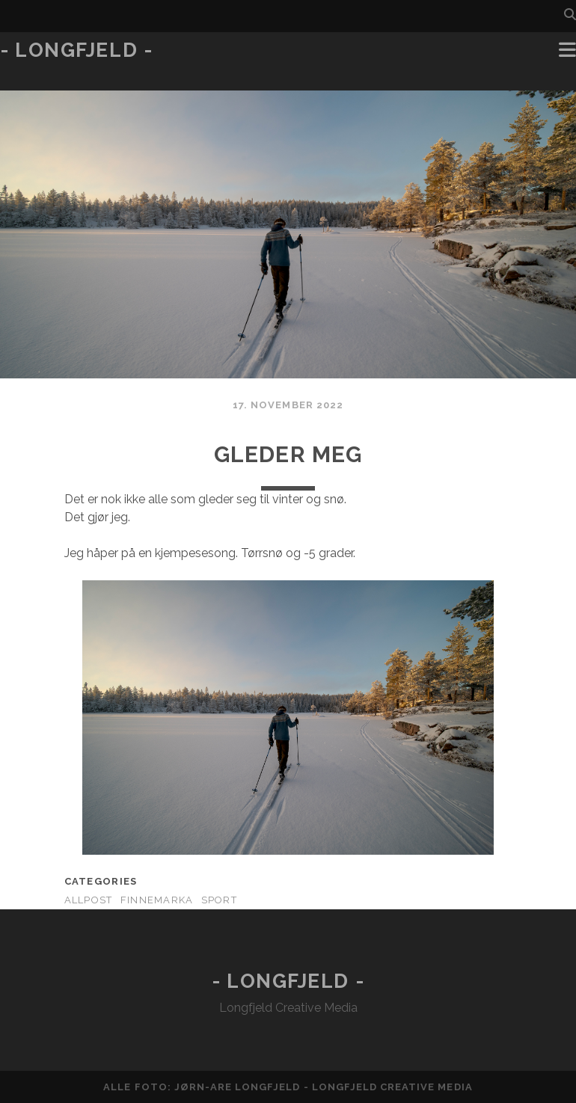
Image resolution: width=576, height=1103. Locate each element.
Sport (219, 900)
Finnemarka (157, 900)
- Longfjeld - (76, 50)
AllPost (88, 900)
